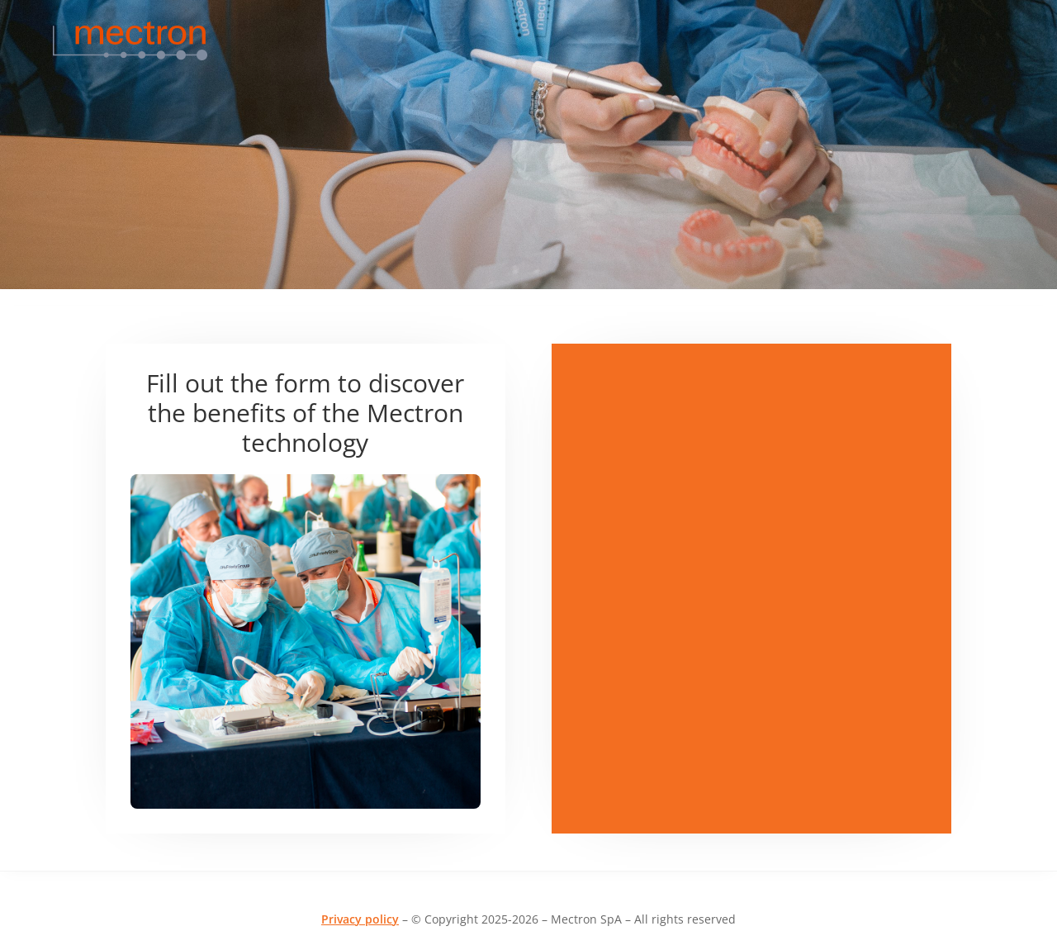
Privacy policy (360, 919)
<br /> (751, 406)
